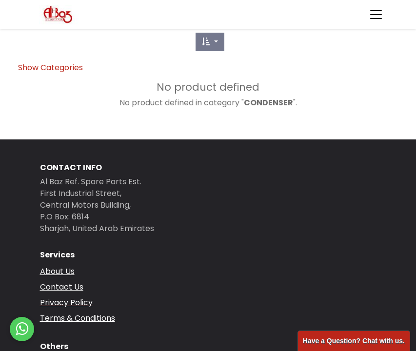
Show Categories (50, 67)
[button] (210, 42)
